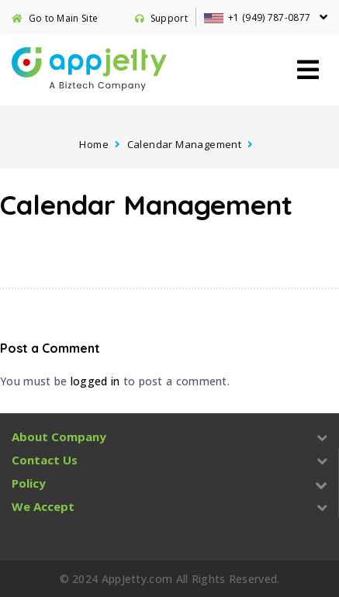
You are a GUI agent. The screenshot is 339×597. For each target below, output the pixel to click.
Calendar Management (184, 144)
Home (94, 144)
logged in (95, 381)
